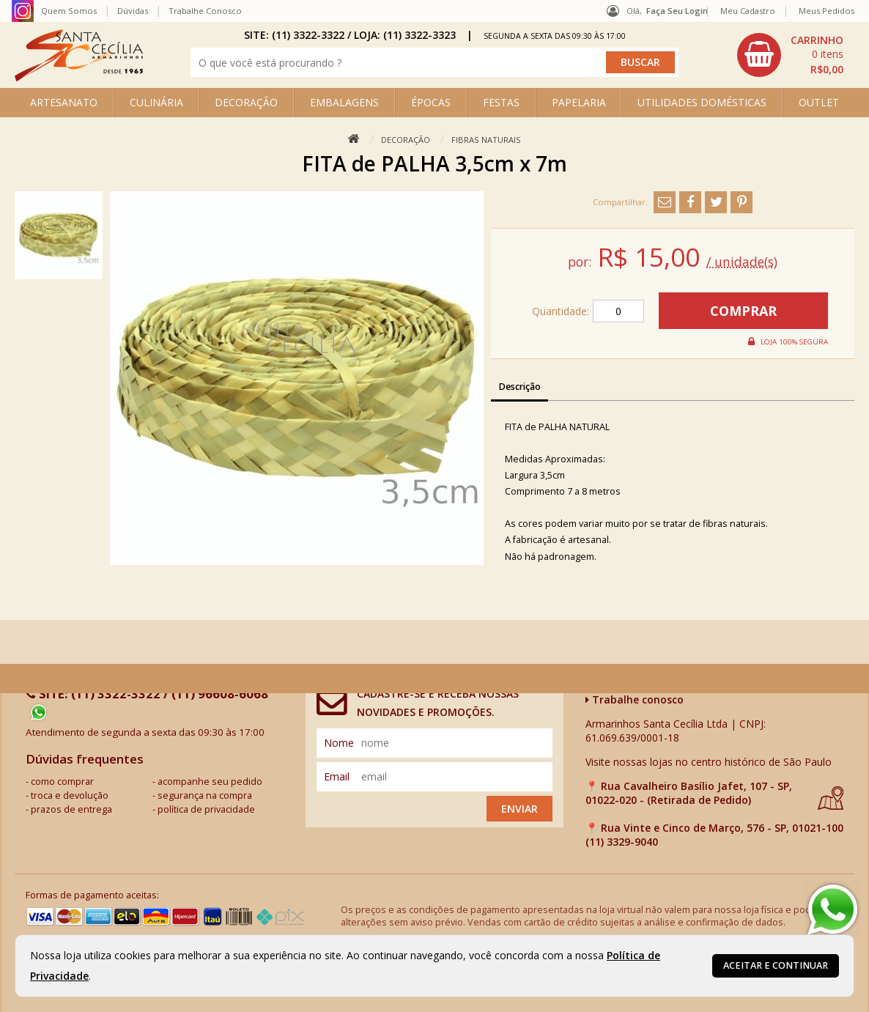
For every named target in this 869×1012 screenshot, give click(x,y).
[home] (79, 77)
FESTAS (501, 102)
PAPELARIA (579, 102)
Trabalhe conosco (634, 699)
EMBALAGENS (344, 102)
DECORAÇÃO (246, 102)
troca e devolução (69, 795)
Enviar (519, 809)
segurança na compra (205, 795)
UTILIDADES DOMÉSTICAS (701, 102)
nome (339, 743)
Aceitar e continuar (775, 965)
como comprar (62, 781)
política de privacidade (206, 809)
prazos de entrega (71, 809)
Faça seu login (677, 10)
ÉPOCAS (431, 102)
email (337, 776)
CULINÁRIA (156, 102)
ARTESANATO (63, 102)
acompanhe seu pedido (210, 781)
